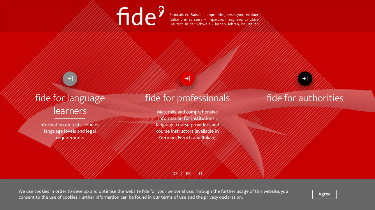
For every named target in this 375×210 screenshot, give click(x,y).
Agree (324, 194)
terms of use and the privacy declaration (201, 197)
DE (175, 174)
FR (188, 174)
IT (201, 174)
